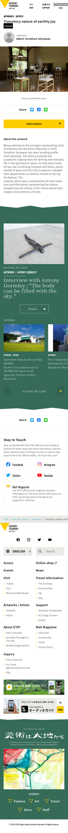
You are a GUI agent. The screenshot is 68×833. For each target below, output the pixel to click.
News (40, 570)
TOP (6, 519)
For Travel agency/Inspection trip (18, 666)
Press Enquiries (14, 659)
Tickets (10, 583)
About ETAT (12, 627)
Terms (41, 642)
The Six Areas (45, 583)
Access (8, 563)
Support (42, 605)
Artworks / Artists (13, 16)
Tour (8, 588)
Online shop (45, 563)
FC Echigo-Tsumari (48, 615)
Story (28, 809)
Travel (55, 801)
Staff (46, 809)
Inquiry (9, 654)
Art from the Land (34, 391)
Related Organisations (17, 645)
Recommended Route (17, 593)
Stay (40, 597)
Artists (9, 615)
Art (37, 801)
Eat (40, 593)
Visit (7, 578)
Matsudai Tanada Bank (50, 610)
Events (8, 570)
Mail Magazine (46, 627)
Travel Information (50, 578)
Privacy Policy (45, 647)
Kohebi (42, 620)
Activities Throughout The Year (17, 639)
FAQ (8, 672)
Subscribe (43, 632)
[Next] (60, 391)
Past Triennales (14, 632)
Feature (19, 801)
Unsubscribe (44, 637)
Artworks (37, 519)
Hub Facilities (45, 588)
